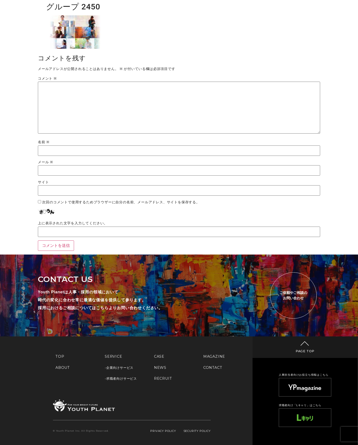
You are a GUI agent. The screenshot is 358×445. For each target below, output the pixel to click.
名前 (44, 142)
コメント (47, 78)
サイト (43, 182)
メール (45, 162)
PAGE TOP (305, 351)
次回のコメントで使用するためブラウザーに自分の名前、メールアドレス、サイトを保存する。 (121, 202)
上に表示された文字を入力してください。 (72, 223)
